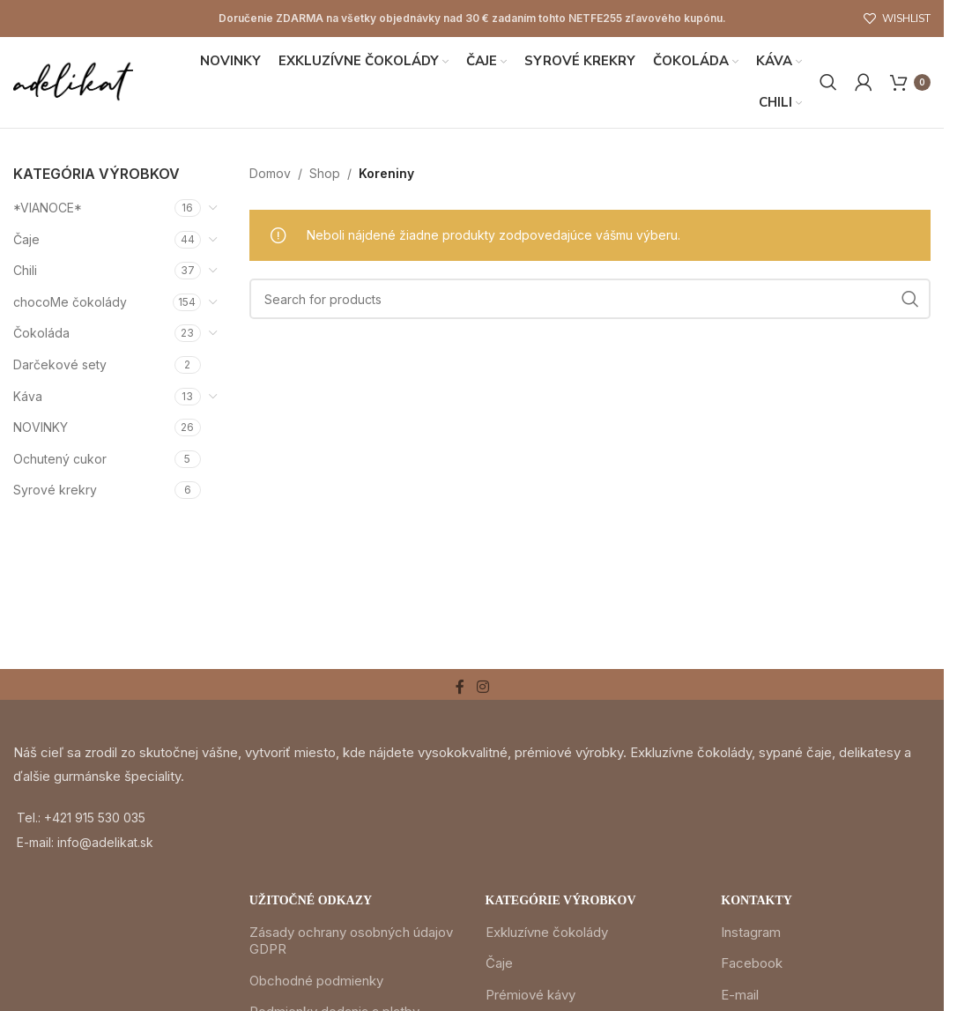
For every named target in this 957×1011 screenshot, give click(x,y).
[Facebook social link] (460, 688)
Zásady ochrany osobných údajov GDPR (351, 942)
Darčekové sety (60, 365)
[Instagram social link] (482, 688)
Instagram (751, 933)
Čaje (26, 240)
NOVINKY (40, 428)
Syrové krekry (55, 491)
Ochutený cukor (60, 459)
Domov (270, 174)
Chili (25, 271)
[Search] (828, 82)
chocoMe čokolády (70, 302)
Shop (324, 174)
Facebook (752, 963)
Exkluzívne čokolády (547, 933)
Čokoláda (41, 334)
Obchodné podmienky (316, 981)
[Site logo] (74, 81)
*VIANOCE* (47, 208)
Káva (27, 397)
